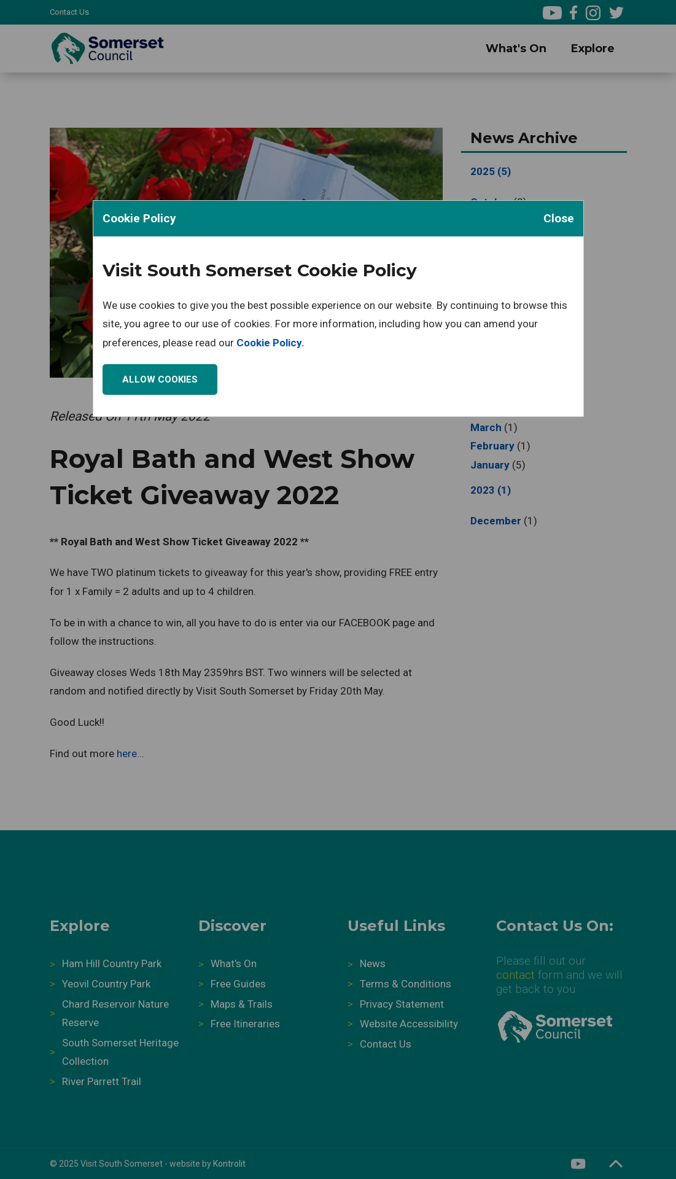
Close (558, 218)
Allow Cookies (160, 379)
